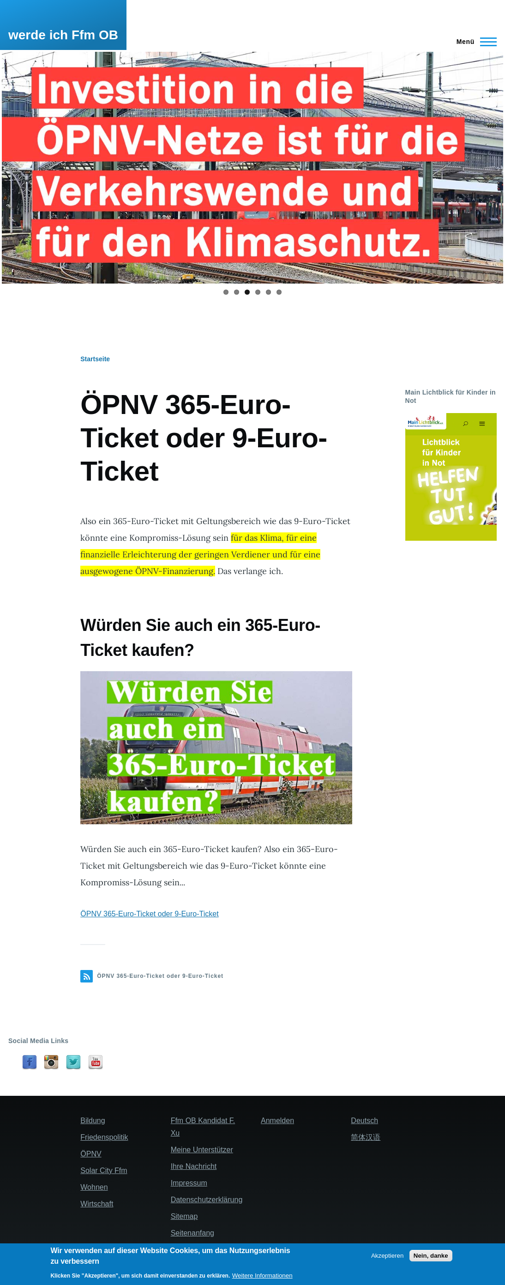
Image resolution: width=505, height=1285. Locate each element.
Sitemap (184, 1216)
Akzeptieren (387, 1255)
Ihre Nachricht (194, 1166)
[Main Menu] (473, 41)
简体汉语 (365, 1137)
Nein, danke (431, 1255)
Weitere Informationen (262, 1275)
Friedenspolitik (104, 1137)
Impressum (189, 1183)
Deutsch (364, 1120)
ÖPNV (90, 1154)
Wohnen (94, 1187)
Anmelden (277, 1120)
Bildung (92, 1120)
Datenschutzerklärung (207, 1200)
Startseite (95, 359)
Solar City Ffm (103, 1170)
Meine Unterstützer (202, 1150)
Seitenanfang (192, 1233)
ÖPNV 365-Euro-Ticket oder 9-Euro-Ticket (149, 914)
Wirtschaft (96, 1204)
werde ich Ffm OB (63, 35)
